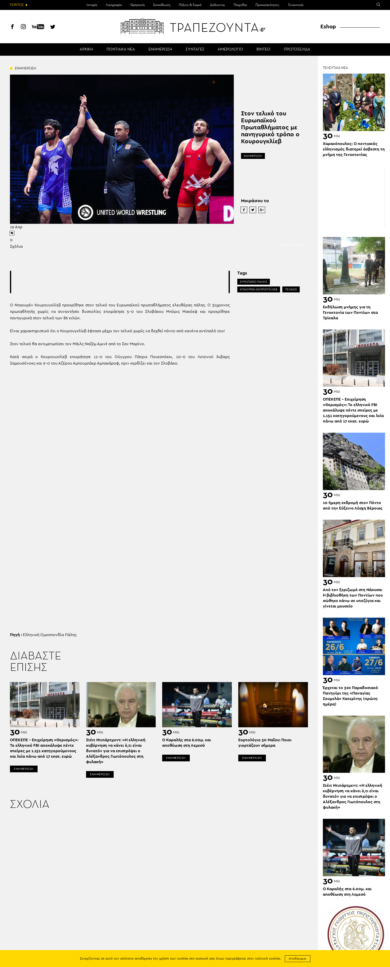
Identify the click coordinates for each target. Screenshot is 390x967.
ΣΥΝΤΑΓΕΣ (195, 49)
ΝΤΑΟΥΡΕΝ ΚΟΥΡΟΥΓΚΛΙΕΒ (258, 289)
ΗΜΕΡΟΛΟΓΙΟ (230, 49)
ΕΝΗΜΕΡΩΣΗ (160, 49)
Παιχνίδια (240, 5)
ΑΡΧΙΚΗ (86, 49)
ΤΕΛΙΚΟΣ (291, 289)
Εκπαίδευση (161, 5)
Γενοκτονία (295, 5)
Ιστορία (92, 5)
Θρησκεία (137, 5)
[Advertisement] (119, 282)
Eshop (328, 26)
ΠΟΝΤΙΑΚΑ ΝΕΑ (120, 49)
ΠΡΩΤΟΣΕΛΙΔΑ (297, 49)
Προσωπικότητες (267, 5)
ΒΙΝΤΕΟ (263, 49)
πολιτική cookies (267, 958)
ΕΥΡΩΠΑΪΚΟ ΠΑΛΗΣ (253, 281)
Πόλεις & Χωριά (190, 5)
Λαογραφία (114, 5)
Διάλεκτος (217, 5)
